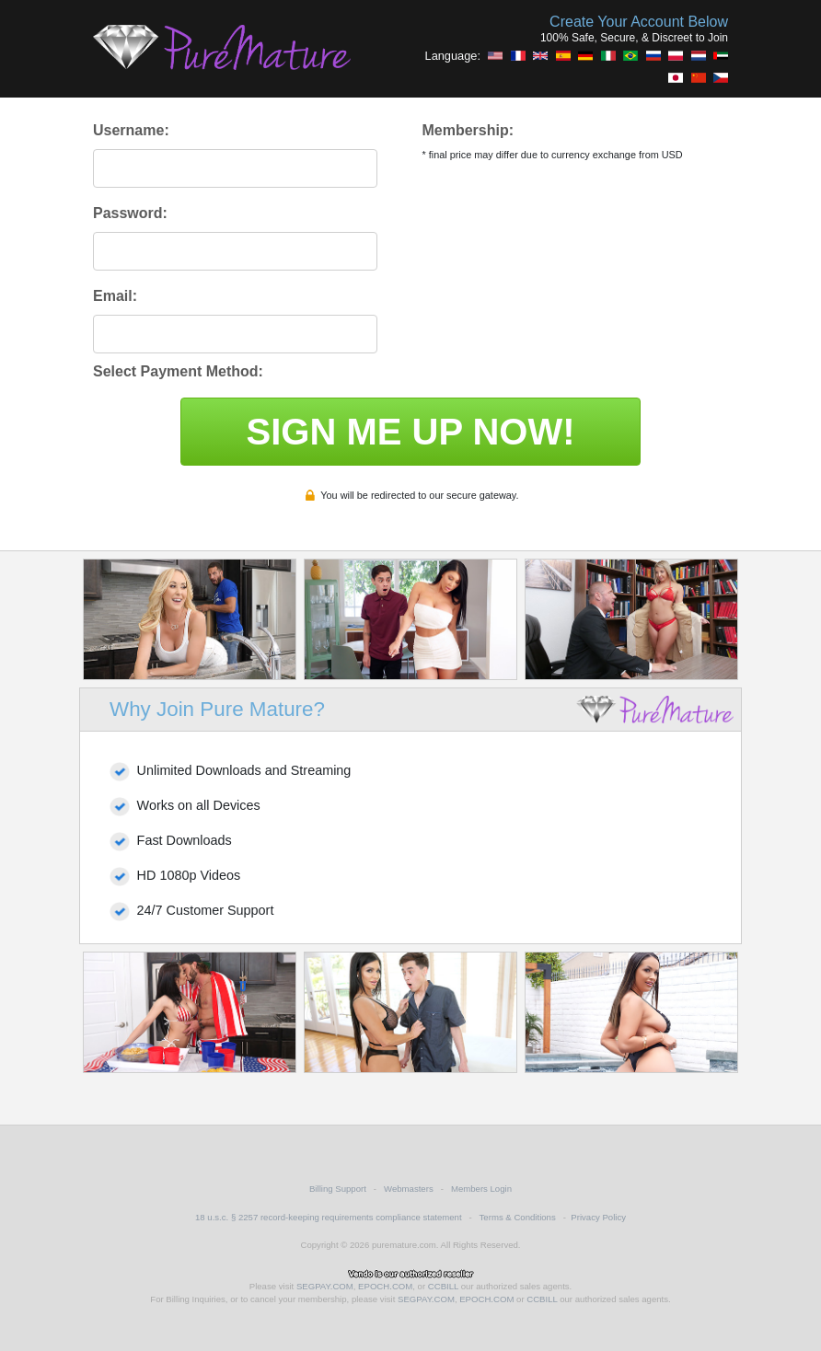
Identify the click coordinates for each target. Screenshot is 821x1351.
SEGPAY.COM (324, 1286)
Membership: (468, 130)
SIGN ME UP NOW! (410, 431)
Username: (131, 130)
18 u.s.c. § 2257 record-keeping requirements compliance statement (328, 1217)
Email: (115, 296)
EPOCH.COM (385, 1286)
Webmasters (409, 1189)
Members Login (481, 1189)
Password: (130, 213)
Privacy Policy (598, 1217)
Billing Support (337, 1189)
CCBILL (443, 1286)
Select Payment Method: (178, 371)
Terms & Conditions (518, 1217)
